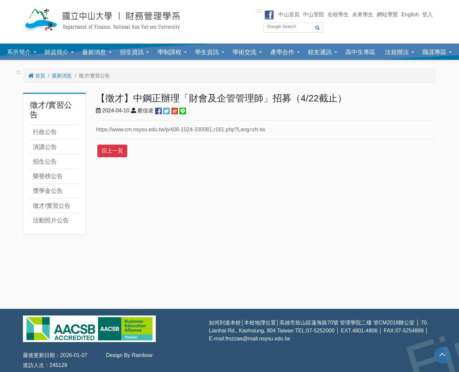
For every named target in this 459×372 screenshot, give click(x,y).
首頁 (36, 75)
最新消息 (94, 52)
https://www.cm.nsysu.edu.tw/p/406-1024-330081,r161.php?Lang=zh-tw (180, 129)
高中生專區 (360, 52)
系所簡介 (19, 52)
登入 (427, 14)
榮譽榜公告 (48, 176)
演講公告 (45, 147)
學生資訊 (207, 52)
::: (259, 10)
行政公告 (45, 132)
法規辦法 (397, 52)
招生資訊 (132, 52)
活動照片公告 (51, 220)
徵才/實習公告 (51, 205)
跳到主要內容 (16, 4)
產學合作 (282, 52)
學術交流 (244, 52)
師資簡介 (56, 52)
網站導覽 (387, 14)
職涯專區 (434, 52)
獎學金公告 (48, 190)
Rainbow (142, 355)
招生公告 (45, 161)
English (409, 14)
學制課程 (169, 52)
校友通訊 (320, 52)
